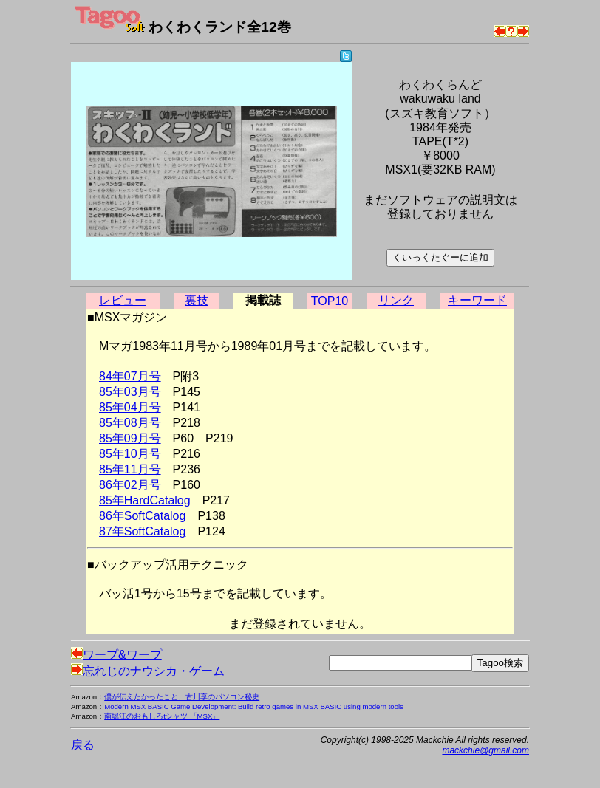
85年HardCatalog (145, 500)
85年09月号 (130, 438)
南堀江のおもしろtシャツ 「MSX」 (161, 716)
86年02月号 (130, 485)
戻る (83, 745)
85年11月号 (130, 469)
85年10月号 (130, 454)
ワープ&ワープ (116, 654)
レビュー (122, 300)
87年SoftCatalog (142, 531)
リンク (396, 300)
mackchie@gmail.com (485, 750)
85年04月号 (130, 407)
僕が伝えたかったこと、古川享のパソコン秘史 (181, 697)
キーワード (477, 300)
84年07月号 (130, 376)
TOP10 (329, 301)
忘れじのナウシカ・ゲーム (148, 671)
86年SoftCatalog (142, 516)
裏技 (196, 300)
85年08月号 (130, 423)
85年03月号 (130, 392)
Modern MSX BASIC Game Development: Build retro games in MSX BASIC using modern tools (253, 706)
